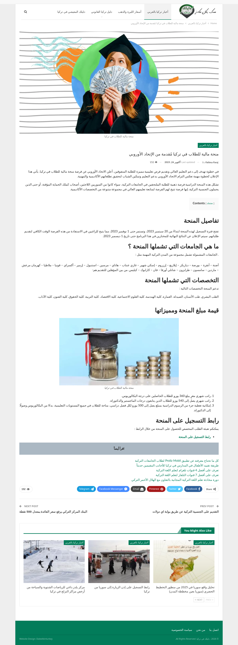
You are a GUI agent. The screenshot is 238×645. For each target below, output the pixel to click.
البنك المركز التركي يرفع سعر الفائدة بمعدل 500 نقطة (53, 511)
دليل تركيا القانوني (101, 12)
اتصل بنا (214, 629)
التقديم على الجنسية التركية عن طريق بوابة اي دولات (185, 511)
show (210, 203)
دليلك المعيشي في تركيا (71, 12)
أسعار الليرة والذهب (129, 12)
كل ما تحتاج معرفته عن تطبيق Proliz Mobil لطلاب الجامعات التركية (177, 460)
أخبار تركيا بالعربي (157, 12)
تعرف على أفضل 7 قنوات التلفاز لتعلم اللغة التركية (187, 475)
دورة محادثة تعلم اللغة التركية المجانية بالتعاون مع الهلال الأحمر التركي (175, 479)
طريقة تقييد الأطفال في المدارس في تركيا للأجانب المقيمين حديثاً (178, 465)
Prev (209, 599)
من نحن (201, 629)
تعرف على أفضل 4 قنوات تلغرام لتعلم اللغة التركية (187, 470)
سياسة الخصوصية (181, 629)
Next (198, 599)
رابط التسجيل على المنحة (195, 437)
